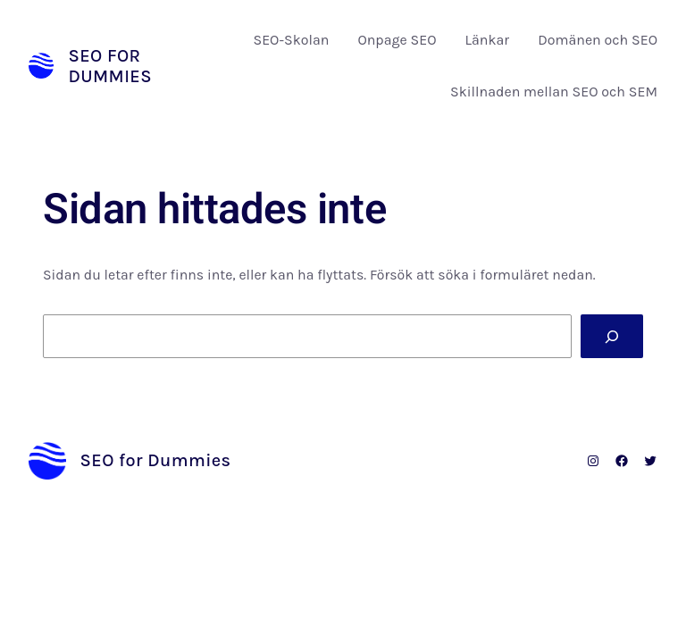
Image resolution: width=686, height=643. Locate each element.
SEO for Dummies (110, 66)
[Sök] (612, 336)
